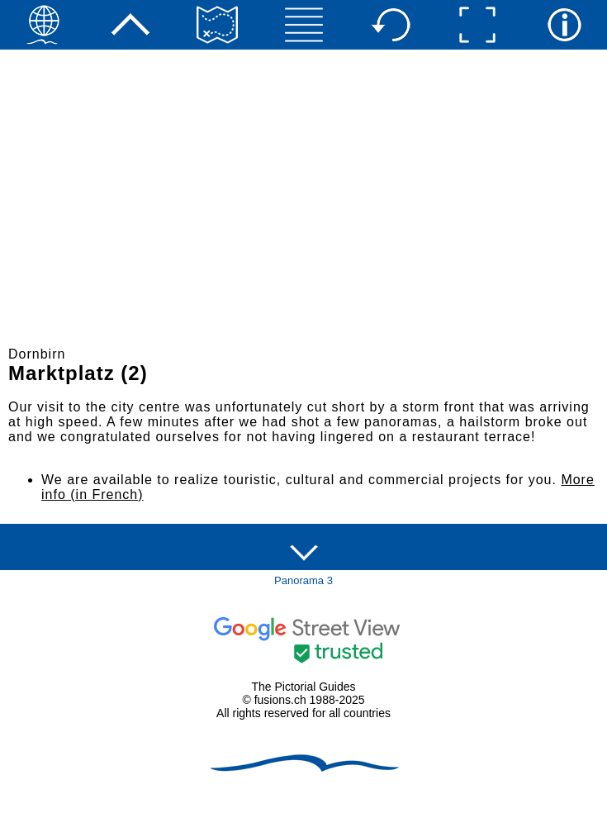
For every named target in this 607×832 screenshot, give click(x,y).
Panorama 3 (303, 580)
